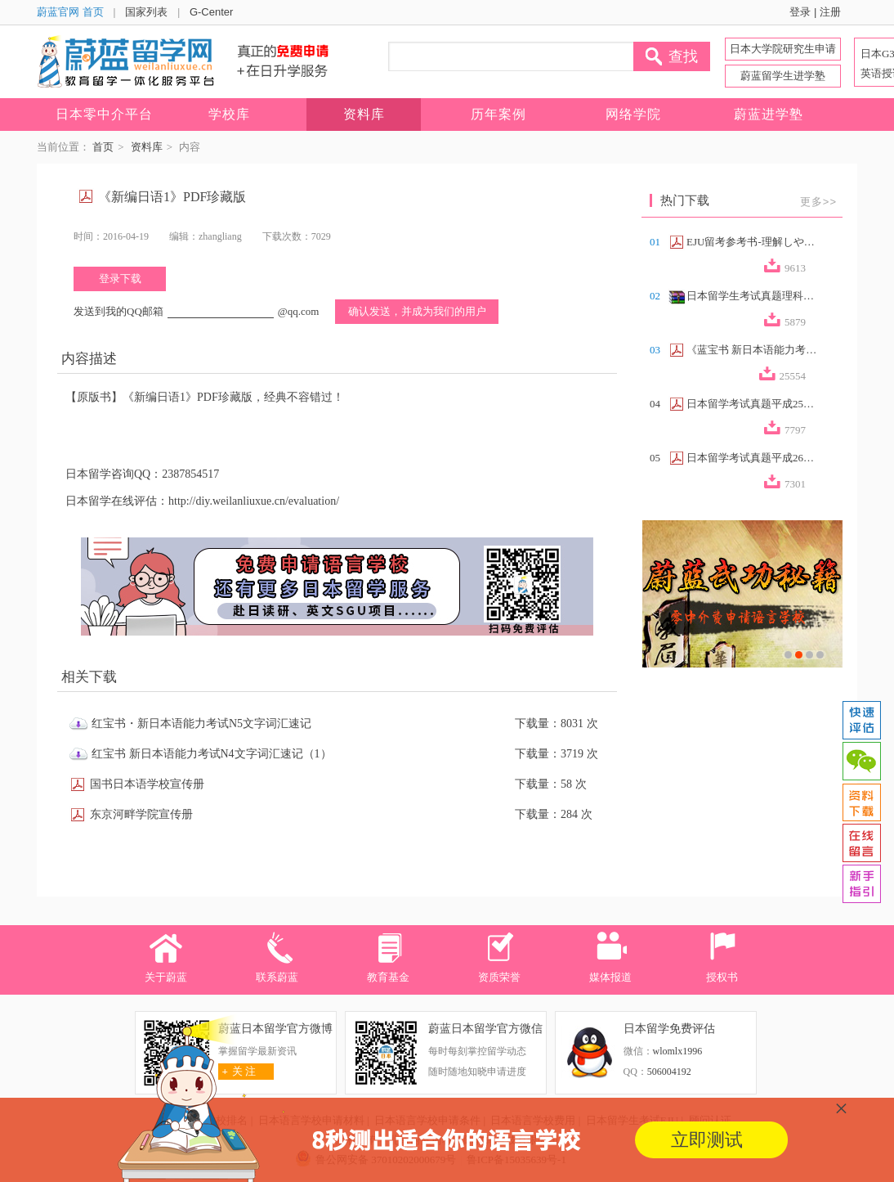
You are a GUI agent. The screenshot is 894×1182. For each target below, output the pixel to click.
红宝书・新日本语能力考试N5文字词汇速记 (201, 723)
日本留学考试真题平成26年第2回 (751, 458)
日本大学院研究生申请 (783, 49)
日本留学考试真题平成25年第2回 (751, 404)
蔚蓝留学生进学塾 (782, 76)
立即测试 (707, 1140)
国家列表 (146, 12)
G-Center (211, 12)
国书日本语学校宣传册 (147, 784)
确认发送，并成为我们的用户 (417, 311)
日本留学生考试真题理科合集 (751, 296)
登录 (800, 12)
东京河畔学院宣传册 (141, 814)
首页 (103, 147)
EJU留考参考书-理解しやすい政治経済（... (751, 242)
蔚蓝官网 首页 (70, 12)
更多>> (818, 202)
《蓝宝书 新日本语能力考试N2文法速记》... (751, 350)
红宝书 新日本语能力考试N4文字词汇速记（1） (212, 754)
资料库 (147, 147)
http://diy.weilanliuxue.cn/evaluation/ (253, 501)
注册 (830, 12)
